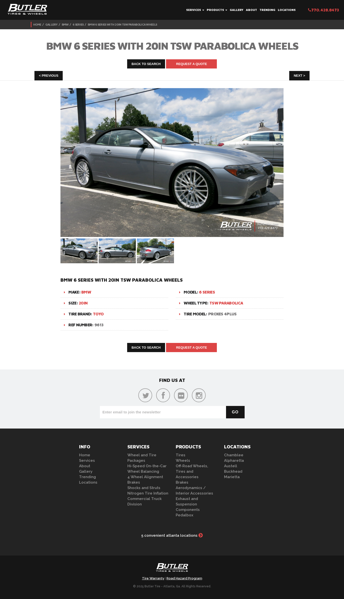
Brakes (133, 482)
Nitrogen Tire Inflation (147, 493)
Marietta (232, 477)
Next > (299, 75)
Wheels (183, 460)
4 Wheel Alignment (145, 477)
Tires (180, 455)
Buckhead (233, 471)
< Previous (48, 75)
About (251, 10)
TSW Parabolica (226, 303)
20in (83, 303)
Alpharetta (234, 460)
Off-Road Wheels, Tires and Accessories (192, 471)
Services (195, 10)
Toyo (98, 314)
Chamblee (233, 455)
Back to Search (146, 64)
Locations (287, 10)
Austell (230, 466)
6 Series (78, 24)
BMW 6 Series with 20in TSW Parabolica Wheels (122, 24)
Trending (267, 10)
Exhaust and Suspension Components (188, 504)
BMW (65, 24)
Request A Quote (191, 64)
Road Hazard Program (184, 578)
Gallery (236, 10)
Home (37, 24)
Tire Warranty (153, 578)
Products (217, 10)
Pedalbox (184, 515)
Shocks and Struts (143, 488)
